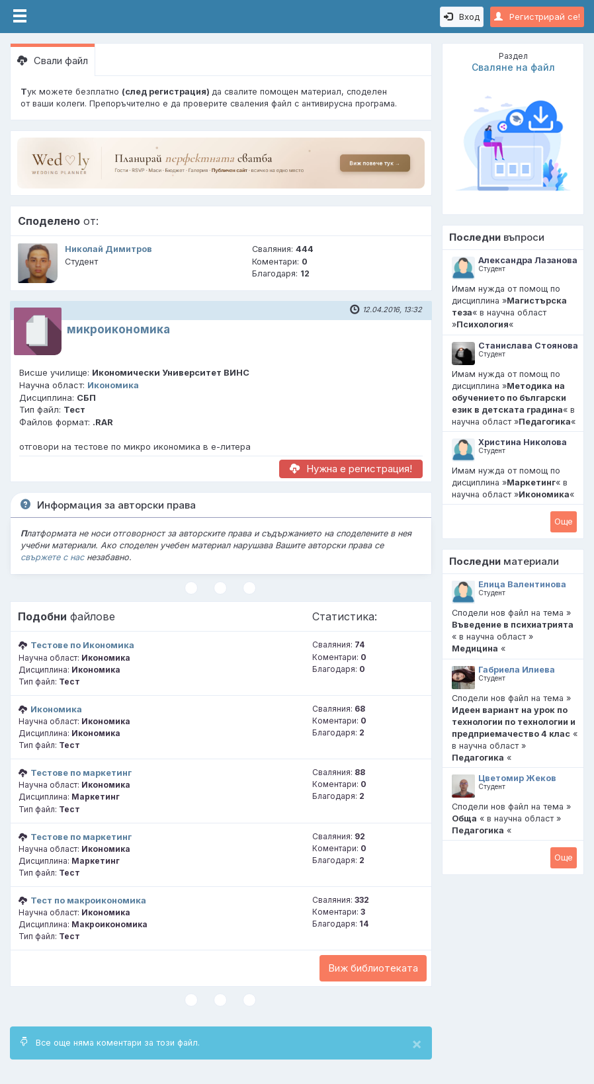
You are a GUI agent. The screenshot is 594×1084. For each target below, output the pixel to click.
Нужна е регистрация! (351, 468)
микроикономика (118, 329)
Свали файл (52, 60)
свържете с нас (52, 557)
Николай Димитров (108, 249)
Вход (462, 16)
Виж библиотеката (373, 968)
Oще (563, 521)
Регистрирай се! (537, 16)
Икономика (113, 385)
